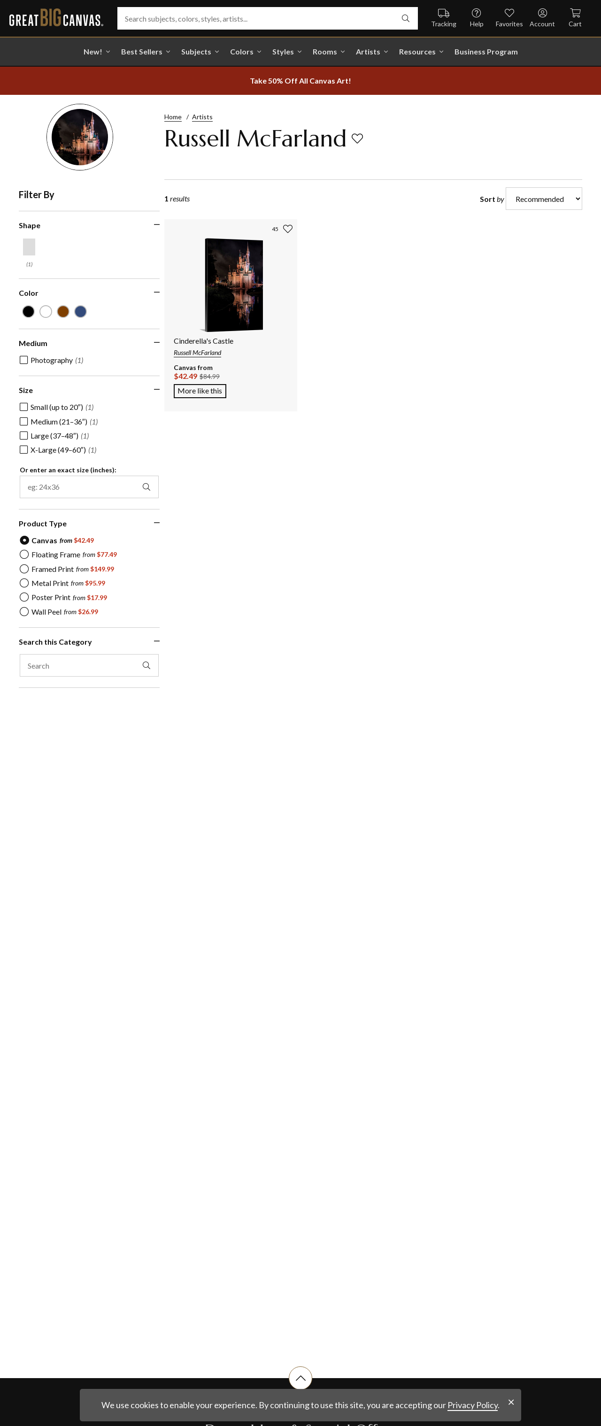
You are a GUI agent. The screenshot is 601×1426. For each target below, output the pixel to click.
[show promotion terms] (300, 81)
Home (173, 117)
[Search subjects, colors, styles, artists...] (267, 18)
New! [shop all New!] (93, 51)
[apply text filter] (137, 664)
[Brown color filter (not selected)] (60, 311)
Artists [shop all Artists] (368, 51)
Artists (202, 117)
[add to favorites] (357, 138)
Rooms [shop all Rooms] (325, 51)
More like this (201, 390)
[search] (405, 18)
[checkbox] (51, 358)
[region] (89, 452)
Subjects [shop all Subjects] (196, 51)
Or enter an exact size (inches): (68, 468)
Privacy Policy (472, 1405)
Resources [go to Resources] (417, 51)
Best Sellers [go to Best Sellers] (141, 51)
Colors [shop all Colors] (242, 51)
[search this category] (84, 664)
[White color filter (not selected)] (44, 311)
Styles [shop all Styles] (283, 51)
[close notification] (511, 1402)
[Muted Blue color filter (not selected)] (77, 311)
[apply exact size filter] (137, 485)
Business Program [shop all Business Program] (486, 51)
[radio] (57, 539)
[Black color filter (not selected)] (28, 311)
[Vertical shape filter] (29, 247)
